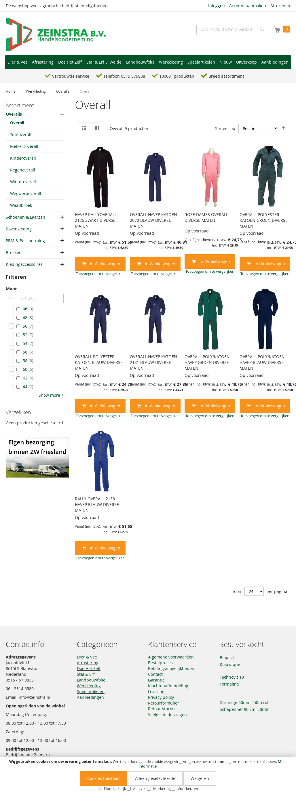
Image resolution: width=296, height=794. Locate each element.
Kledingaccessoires (24, 264)
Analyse (139, 788)
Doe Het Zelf (88, 668)
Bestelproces (160, 662)
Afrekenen (280, 5)
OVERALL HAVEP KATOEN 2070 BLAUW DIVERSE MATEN (153, 220)
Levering (156, 691)
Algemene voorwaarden (171, 657)
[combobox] (232, 29)
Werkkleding (36, 91)
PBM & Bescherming (25, 240)
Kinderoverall (23, 158)
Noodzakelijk (115, 788)
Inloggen (216, 5)
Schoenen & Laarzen (25, 217)
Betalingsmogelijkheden (171, 668)
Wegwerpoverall (25, 193)
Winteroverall (23, 181)
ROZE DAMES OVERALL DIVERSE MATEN (206, 217)
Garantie (156, 680)
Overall (17, 122)
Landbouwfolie (91, 680)
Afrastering (87, 662)
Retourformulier (163, 703)
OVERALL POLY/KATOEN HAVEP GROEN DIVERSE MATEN (207, 362)
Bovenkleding (19, 229)
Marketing (162, 788)
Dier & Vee (87, 657)
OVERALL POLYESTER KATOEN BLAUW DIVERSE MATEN (99, 362)
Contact (155, 674)
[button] (100, 273)
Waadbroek (21, 205)
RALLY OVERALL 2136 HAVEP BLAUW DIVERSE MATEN (97, 504)
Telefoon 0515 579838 (124, 76)
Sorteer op (225, 128)
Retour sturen (161, 708)
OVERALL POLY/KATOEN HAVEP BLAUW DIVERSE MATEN (262, 362)
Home (11, 91)
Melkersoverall (24, 146)
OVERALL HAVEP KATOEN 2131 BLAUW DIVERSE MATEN (153, 362)
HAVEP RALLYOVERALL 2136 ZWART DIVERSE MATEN (96, 220)
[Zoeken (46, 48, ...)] (35, 298)
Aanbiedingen (90, 697)
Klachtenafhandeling (168, 685)
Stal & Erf (86, 674)
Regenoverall (22, 170)
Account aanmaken (247, 5)
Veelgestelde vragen (167, 714)
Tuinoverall (20, 134)
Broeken (14, 252)
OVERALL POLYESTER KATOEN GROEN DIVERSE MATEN (264, 220)
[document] (148, 775)
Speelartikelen (91, 691)
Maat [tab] (11, 289)
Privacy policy (161, 697)
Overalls (63, 91)
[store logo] (56, 35)
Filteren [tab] (16, 276)
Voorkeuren (188, 788)
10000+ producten (176, 76)
